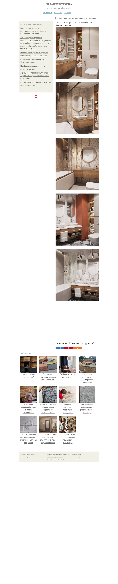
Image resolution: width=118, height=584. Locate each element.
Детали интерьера (59, 4)
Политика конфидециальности (55, 457)
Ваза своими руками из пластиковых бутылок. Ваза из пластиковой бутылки (33, 31)
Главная (47, 12)
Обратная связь (76, 454)
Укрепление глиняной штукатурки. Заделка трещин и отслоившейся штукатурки (35, 75)
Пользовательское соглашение (61, 454)
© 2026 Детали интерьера (28, 454)
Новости (58, 12)
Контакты (49, 454)
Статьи (67, 12)
